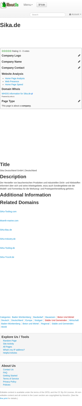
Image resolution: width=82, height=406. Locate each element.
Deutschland (17, 320)
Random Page (10, 340)
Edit (41, 4)
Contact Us (8, 369)
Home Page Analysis (15, 78)
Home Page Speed (14, 84)
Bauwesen (50, 317)
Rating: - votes (15, 51)
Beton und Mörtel (31, 323)
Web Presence (12, 81)
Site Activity (8, 343)
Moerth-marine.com (9, 220)
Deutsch (5, 320)
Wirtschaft (74, 320)
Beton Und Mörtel (65, 317)
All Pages (7, 347)
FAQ (5, 372)
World (4, 327)
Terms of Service (11, 378)
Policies (6, 385)
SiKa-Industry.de (7, 239)
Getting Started (10, 375)
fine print (4, 398)
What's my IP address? (14, 350)
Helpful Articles (10, 353)
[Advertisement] (35, 38)
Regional (45, 323)
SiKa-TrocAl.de (7, 257)
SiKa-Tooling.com (8, 211)
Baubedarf (38, 317)
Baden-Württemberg (10, 323)
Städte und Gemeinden (63, 323)
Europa (28, 320)
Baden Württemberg (21, 317)
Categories (5, 317)
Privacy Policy (9, 381)
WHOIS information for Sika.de (17, 93)
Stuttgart (38, 320)
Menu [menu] (28, 4)
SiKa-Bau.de (6, 230)
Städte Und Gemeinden (56, 320)
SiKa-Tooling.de (7, 248)
